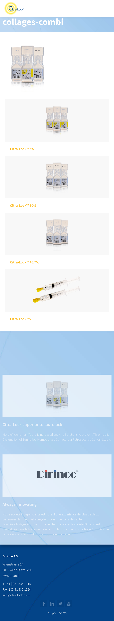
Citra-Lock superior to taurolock (32, 430)
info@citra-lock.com (16, 595)
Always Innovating (20, 510)
